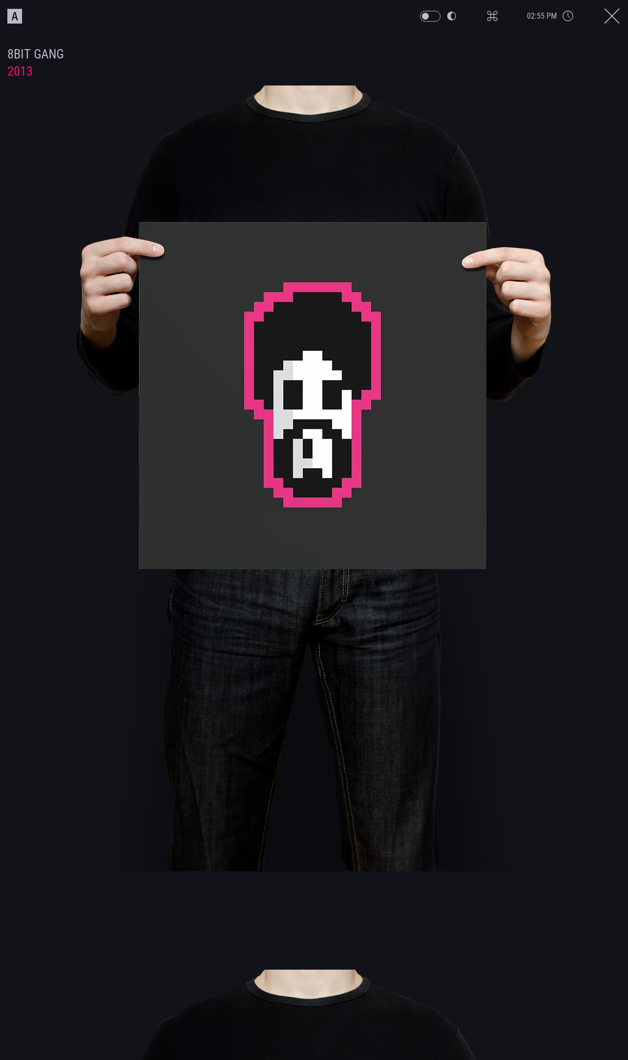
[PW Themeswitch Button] (460, 16)
